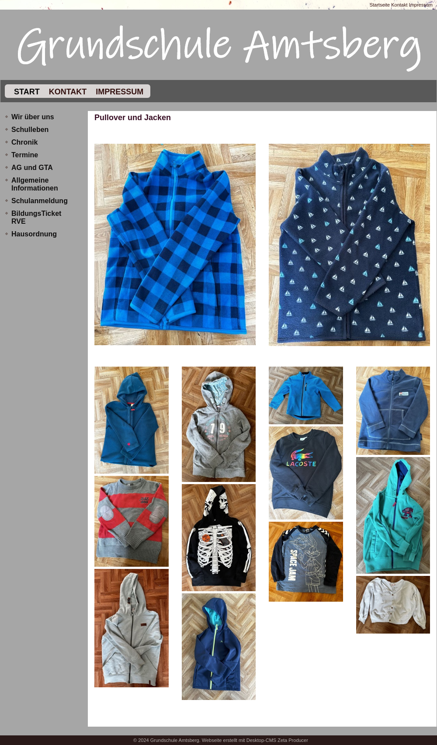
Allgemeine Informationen (34, 184)
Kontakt (399, 4)
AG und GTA (32, 167)
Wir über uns (32, 117)
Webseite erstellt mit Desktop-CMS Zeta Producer (255, 740)
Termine (24, 155)
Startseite (380, 4)
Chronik (24, 142)
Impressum (421, 4)
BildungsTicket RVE (36, 217)
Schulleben (30, 129)
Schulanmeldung (39, 200)
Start (26, 91)
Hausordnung (34, 234)
